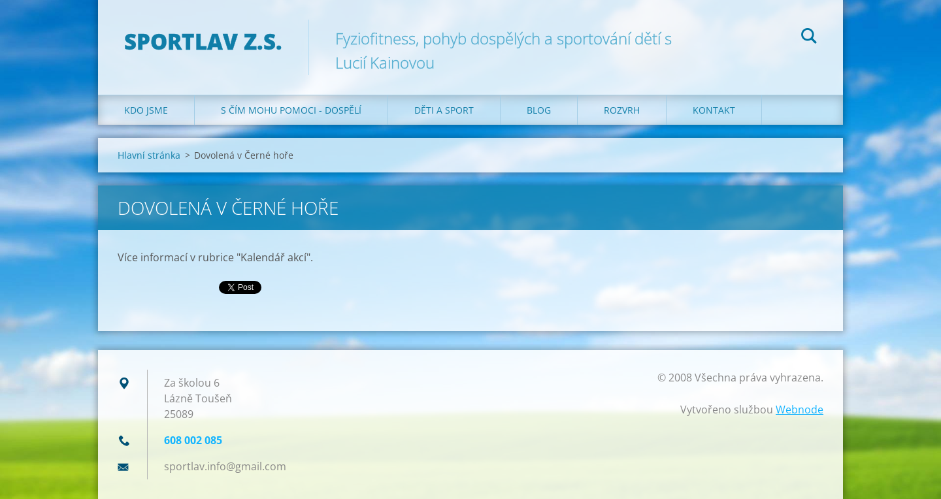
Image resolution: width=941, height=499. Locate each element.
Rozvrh (622, 110)
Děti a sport (444, 110)
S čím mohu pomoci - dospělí (291, 110)
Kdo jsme (146, 110)
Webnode (799, 409)
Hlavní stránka (149, 155)
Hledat (809, 38)
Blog (539, 110)
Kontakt (714, 110)
